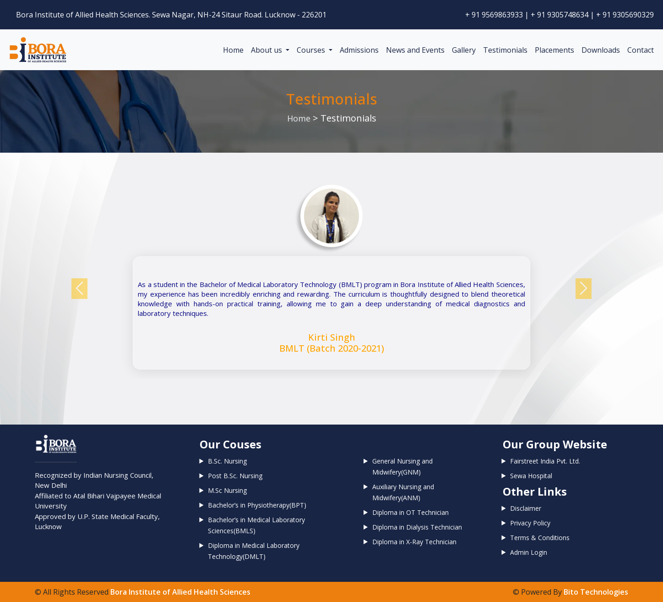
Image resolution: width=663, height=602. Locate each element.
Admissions (359, 50)
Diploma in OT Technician (410, 512)
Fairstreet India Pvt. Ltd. (545, 461)
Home (233, 50)
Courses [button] (312, 50)
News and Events (415, 50)
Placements (554, 50)
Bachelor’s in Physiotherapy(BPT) (257, 505)
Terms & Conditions (540, 537)
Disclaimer (525, 508)
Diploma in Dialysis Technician (417, 527)
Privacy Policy (530, 523)
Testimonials (505, 50)
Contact (640, 50)
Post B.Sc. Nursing (235, 475)
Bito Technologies (596, 592)
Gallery (464, 50)
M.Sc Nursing (227, 490)
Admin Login (528, 552)
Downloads (600, 50)
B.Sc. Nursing (227, 461)
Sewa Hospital (531, 475)
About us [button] (267, 50)
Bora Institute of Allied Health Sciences (180, 592)
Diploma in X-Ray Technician (414, 541)
